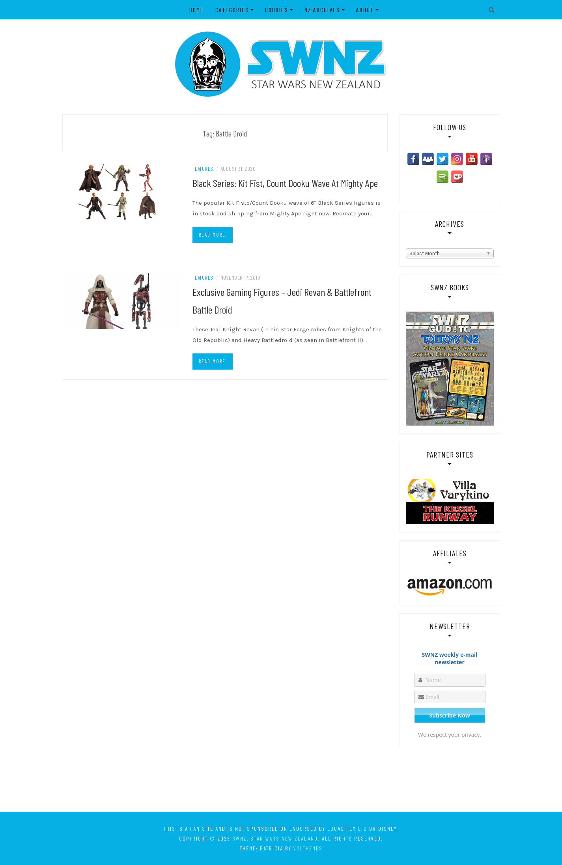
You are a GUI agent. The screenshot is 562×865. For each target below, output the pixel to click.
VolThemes (308, 848)
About (365, 9)
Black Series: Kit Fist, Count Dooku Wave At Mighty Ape (285, 183)
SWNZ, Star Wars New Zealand (275, 838)
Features (202, 168)
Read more (212, 235)
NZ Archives (322, 9)
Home (196, 9)
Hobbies (276, 9)
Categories (232, 9)
